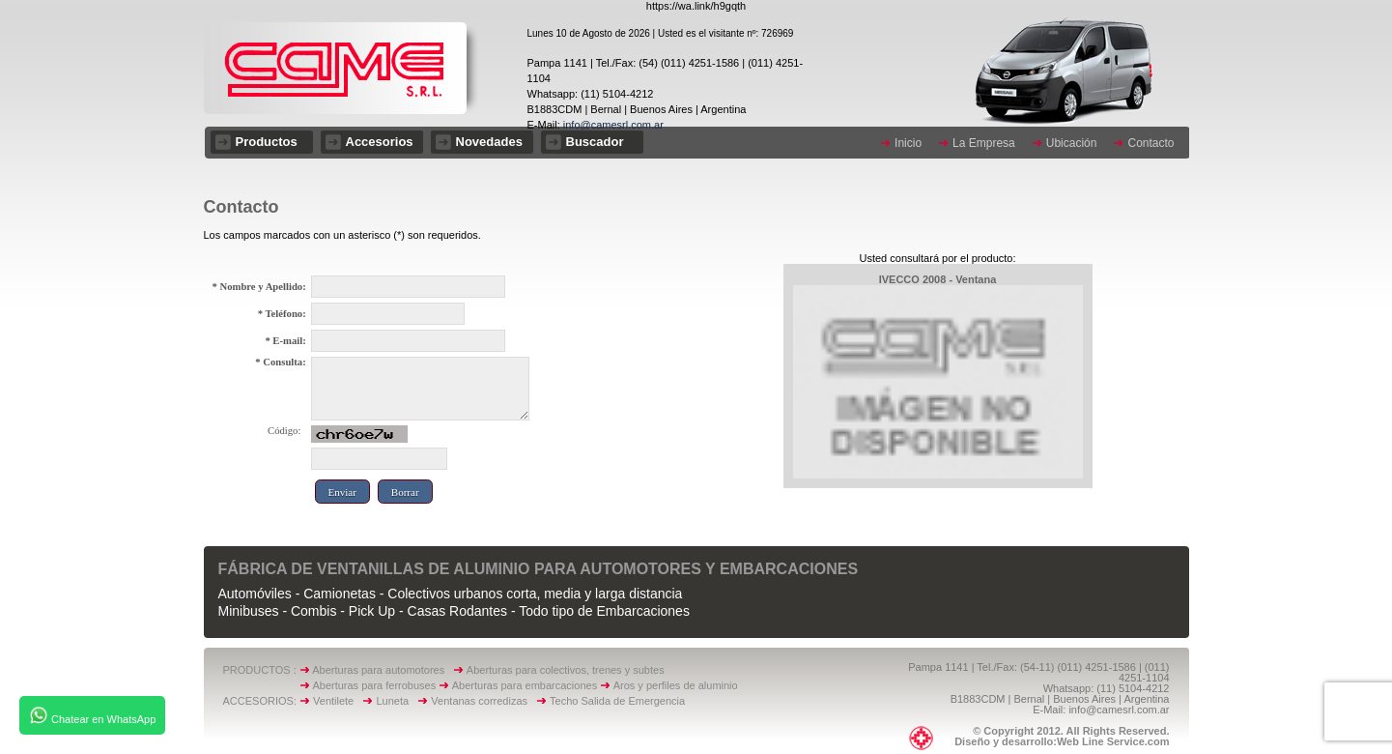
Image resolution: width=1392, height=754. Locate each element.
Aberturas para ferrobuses (375, 685)
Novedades (489, 141)
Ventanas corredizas (483, 701)
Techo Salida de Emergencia (617, 701)
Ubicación (1071, 143)
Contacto (1150, 143)
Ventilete (337, 701)
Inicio (908, 143)
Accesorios (379, 141)
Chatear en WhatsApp (92, 715)
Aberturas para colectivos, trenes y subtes (566, 670)
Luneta (396, 701)
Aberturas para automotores (378, 670)
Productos (267, 141)
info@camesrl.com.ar (612, 124)
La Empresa (983, 143)
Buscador (595, 141)
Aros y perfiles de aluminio (678, 685)
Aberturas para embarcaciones (524, 685)
